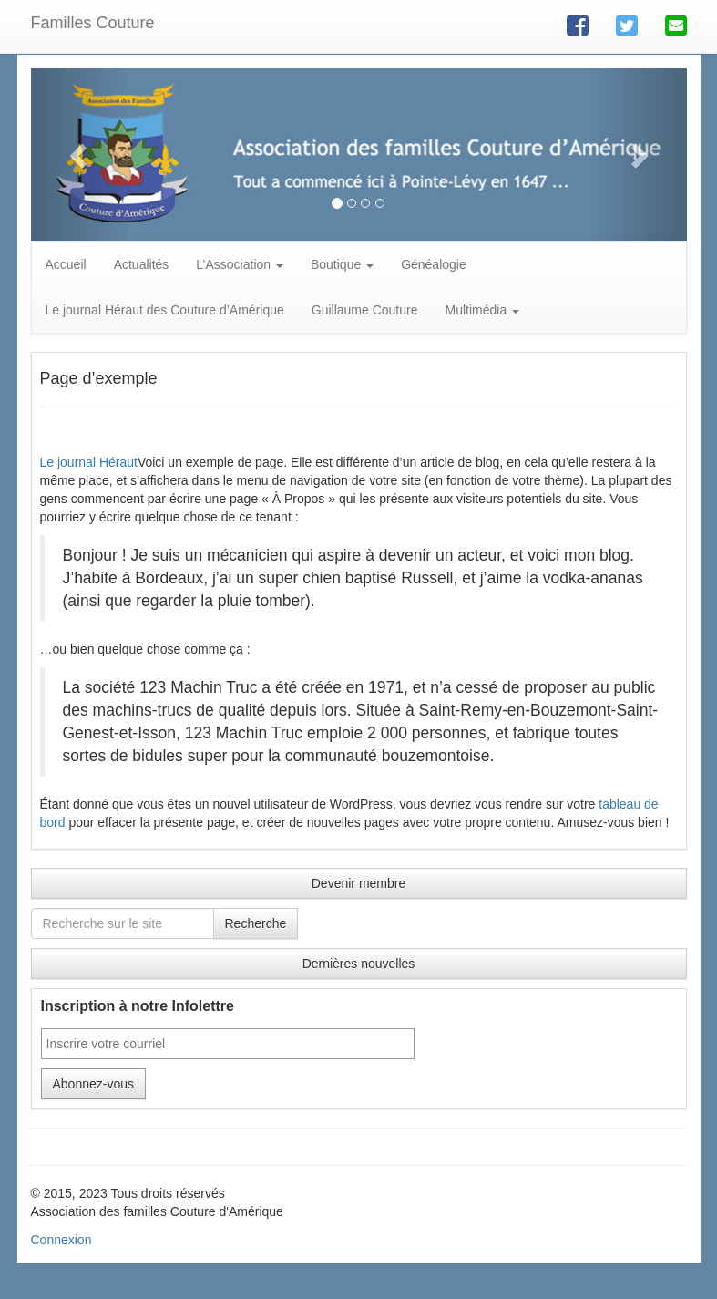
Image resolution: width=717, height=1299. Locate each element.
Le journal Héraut (89, 462)
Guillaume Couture (365, 310)
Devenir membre (358, 883)
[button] (80, 154)
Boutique (342, 264)
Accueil (66, 264)
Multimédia (483, 310)
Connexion (61, 1239)
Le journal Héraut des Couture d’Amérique (165, 310)
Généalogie (433, 264)
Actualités (141, 264)
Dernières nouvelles (358, 963)
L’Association (239, 264)
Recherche (256, 923)
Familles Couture (93, 23)
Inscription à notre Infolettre (137, 1006)
